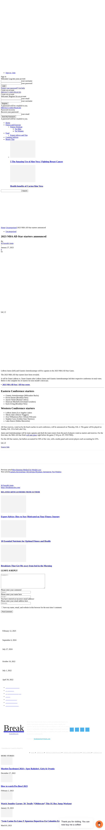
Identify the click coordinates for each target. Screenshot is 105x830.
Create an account (7, 90)
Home (8, 123)
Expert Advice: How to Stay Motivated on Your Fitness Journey (30, 516)
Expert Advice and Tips (19, 135)
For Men (18, 129)
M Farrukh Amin (7, 243)
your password (26, 83)
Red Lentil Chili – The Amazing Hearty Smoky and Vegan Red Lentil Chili (23, 679)
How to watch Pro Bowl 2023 (14, 788)
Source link (5, 447)
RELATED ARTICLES (10, 492)
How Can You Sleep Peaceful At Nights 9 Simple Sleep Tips (19, 669)
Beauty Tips (10, 139)
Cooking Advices (12, 137)
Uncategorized (11, 228)
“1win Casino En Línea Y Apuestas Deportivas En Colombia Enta (31, 823)
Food (7, 133)
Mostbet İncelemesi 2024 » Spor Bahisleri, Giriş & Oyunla (28, 771)
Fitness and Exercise (13, 125)
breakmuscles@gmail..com (42, 741)
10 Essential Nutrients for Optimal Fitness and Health (26, 541)
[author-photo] (6, 483)
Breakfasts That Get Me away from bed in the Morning (26, 566)
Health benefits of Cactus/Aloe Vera (26, 186)
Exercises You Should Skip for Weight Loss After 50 (17, 660)
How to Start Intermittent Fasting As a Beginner (15, 639)
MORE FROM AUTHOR (30, 492)
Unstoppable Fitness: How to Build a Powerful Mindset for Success (21, 630)
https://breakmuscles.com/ (10, 487)
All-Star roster (24, 385)
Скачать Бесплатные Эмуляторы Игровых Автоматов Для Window (35, 472)
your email (25, 99)
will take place (31, 435)
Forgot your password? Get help (13, 88)
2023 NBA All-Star (10, 385)
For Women (19, 131)
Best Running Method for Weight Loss (26, 470)
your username (26, 81)
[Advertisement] (52, 209)
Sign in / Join (10, 73)
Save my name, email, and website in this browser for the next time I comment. (32, 610)
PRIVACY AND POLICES (11, 92)
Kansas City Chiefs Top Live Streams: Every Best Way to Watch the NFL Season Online (27, 648)
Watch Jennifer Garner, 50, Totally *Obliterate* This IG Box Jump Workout (36, 806)
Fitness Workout (16, 127)
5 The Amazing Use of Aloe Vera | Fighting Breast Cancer (36, 161)
